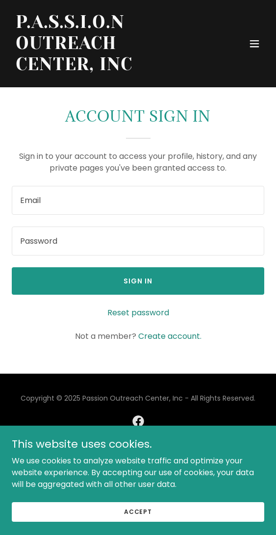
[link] (100, 67)
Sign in (138, 281)
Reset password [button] (138, 312)
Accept (138, 511)
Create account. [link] (169, 336)
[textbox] (138, 200)
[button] (254, 43)
